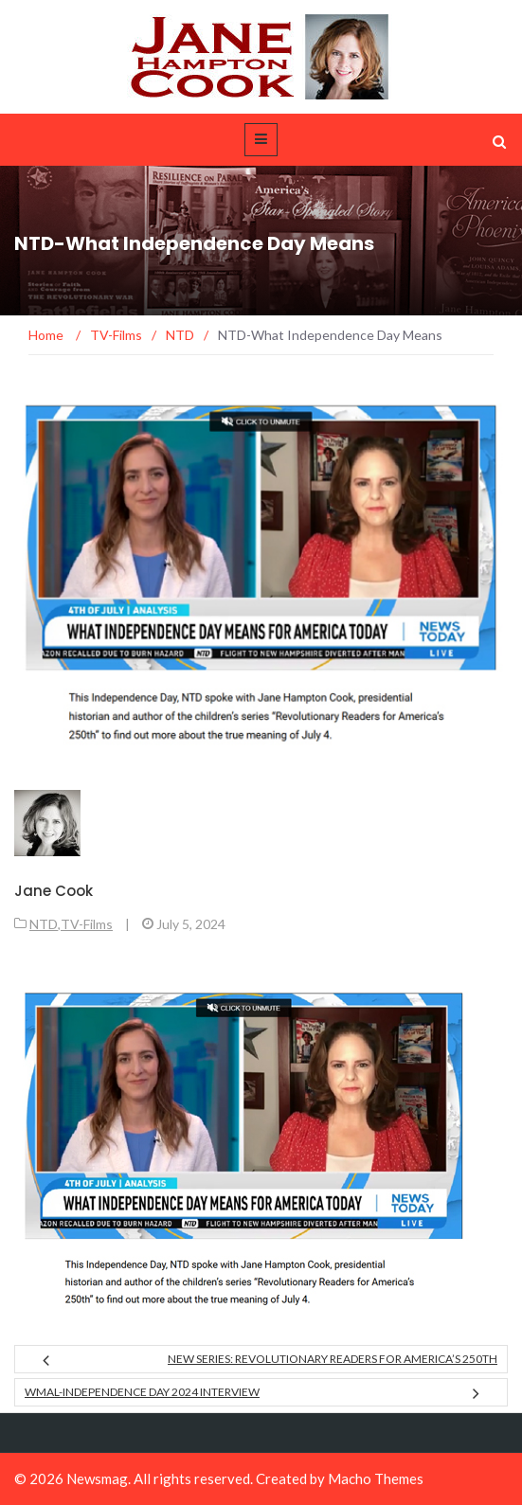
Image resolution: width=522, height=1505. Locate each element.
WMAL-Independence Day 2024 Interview (142, 1392)
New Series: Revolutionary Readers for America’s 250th (332, 1359)
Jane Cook (53, 891)
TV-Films (87, 924)
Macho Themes (375, 1478)
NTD (43, 924)
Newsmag (97, 1478)
